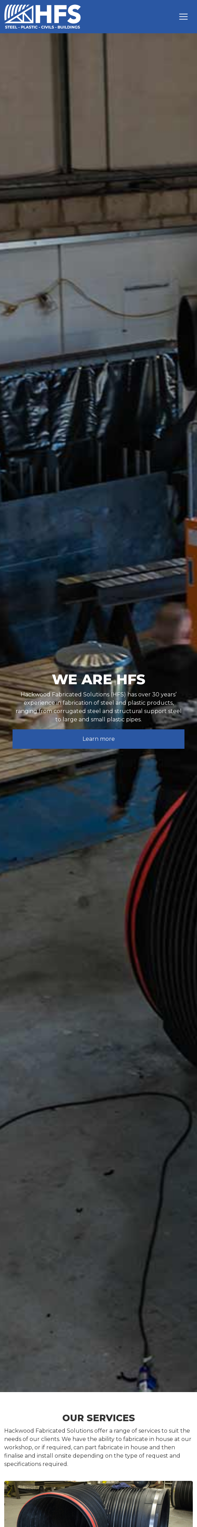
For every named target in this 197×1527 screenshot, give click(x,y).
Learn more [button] (98, 739)
